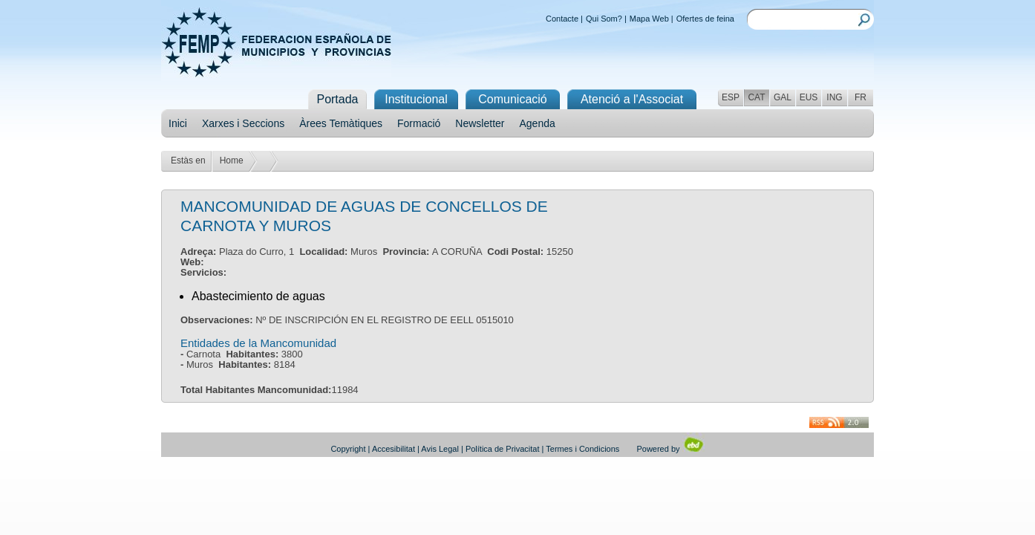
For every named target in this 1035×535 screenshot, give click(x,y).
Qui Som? (604, 18)
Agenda (537, 123)
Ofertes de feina (705, 18)
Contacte (562, 18)
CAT (756, 97)
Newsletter (479, 123)
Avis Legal (440, 448)
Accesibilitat (393, 448)
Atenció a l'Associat (632, 99)
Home (232, 160)
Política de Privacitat (503, 448)
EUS (809, 97)
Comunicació (512, 99)
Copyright (347, 448)
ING (834, 97)
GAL (782, 97)
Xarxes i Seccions (243, 123)
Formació (418, 123)
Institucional (416, 99)
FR (860, 97)
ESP (730, 97)
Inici (178, 123)
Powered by (670, 448)
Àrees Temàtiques (340, 123)
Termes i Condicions (582, 448)
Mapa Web (649, 18)
